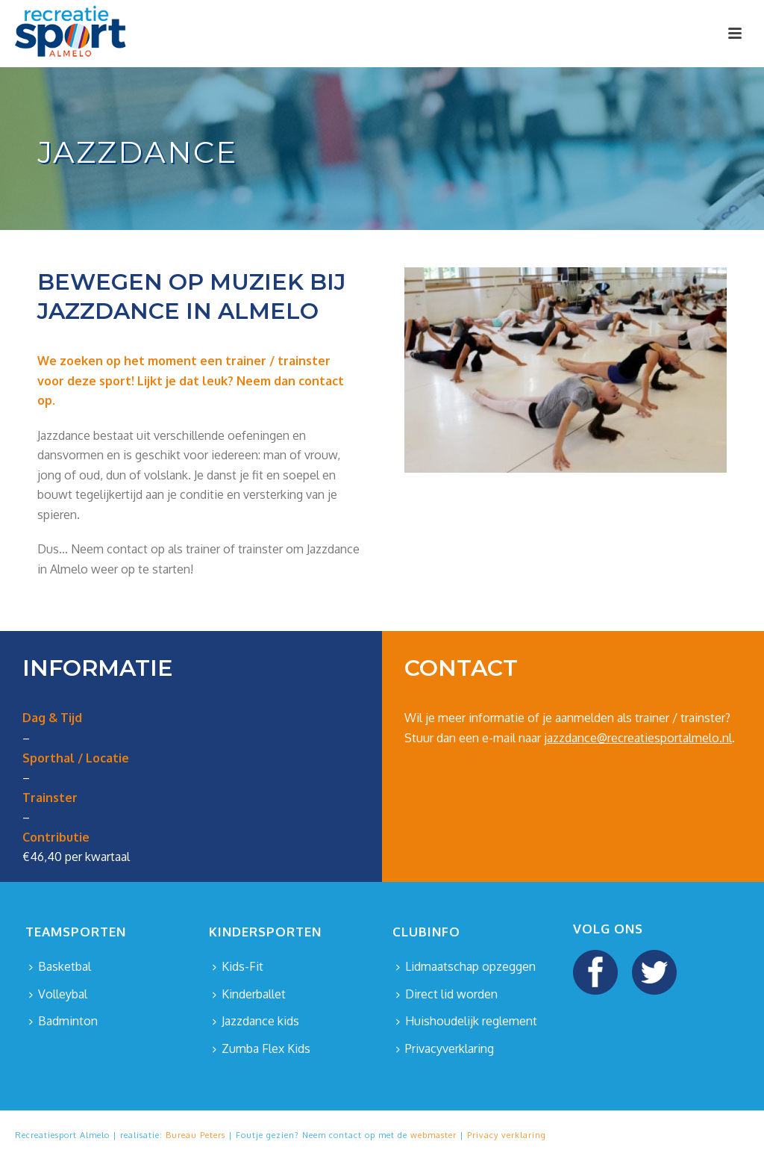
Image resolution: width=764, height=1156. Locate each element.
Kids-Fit (238, 966)
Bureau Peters (195, 1135)
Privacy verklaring (506, 1135)
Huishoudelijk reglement (466, 1020)
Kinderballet (249, 993)
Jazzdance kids (256, 1020)
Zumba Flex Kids (261, 1048)
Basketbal (60, 966)
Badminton (63, 1020)
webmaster (433, 1135)
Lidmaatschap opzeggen (466, 966)
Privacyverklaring (445, 1048)
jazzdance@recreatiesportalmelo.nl (638, 737)
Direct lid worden (447, 993)
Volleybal (58, 993)
